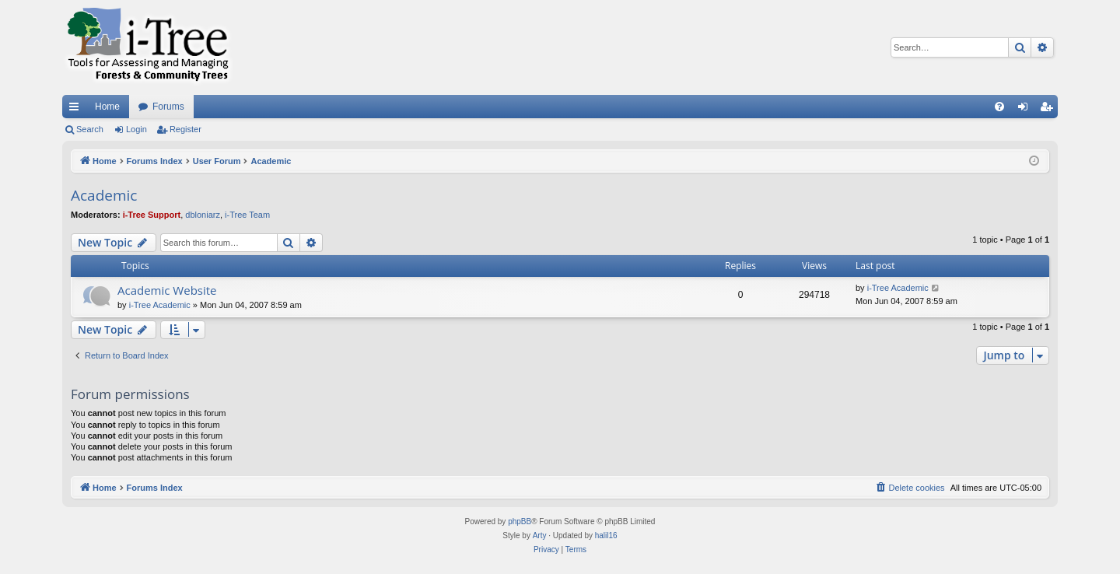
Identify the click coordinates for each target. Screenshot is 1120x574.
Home (107, 106)
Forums (168, 106)
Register (185, 129)
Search (89, 129)
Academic (104, 195)
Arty (540, 535)
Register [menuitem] (1049, 109)
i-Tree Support (152, 214)
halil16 (606, 535)
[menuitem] (999, 106)
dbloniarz (202, 214)
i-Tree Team (247, 214)
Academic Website (167, 290)
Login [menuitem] (1026, 109)
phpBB (519, 521)
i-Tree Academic (160, 305)
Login (136, 129)
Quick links (77, 109)
